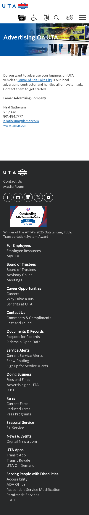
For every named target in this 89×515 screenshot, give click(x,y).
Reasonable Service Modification (33, 490)
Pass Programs (18, 414)
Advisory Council (20, 275)
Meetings (14, 280)
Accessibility (17, 479)
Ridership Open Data (23, 342)
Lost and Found (19, 323)
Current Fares (17, 404)
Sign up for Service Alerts (27, 366)
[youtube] (48, 197)
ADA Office (15, 484)
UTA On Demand (20, 466)
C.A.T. (11, 500)
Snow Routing (17, 361)
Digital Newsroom (21, 442)
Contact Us (12, 181)
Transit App (16, 455)
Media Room (13, 187)
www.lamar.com (15, 125)
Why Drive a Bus (20, 299)
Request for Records (23, 337)
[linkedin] (28, 197)
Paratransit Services (22, 495)
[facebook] (7, 197)
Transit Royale (18, 460)
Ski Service (15, 428)
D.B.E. (11, 390)
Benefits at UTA (19, 304)
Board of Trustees (21, 270)
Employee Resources (23, 251)
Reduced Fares (18, 409)
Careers (12, 294)
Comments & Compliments (28, 318)
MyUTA (12, 256)
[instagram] (18, 197)
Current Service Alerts (24, 356)
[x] (38, 197)
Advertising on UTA (22, 385)
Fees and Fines (18, 380)
